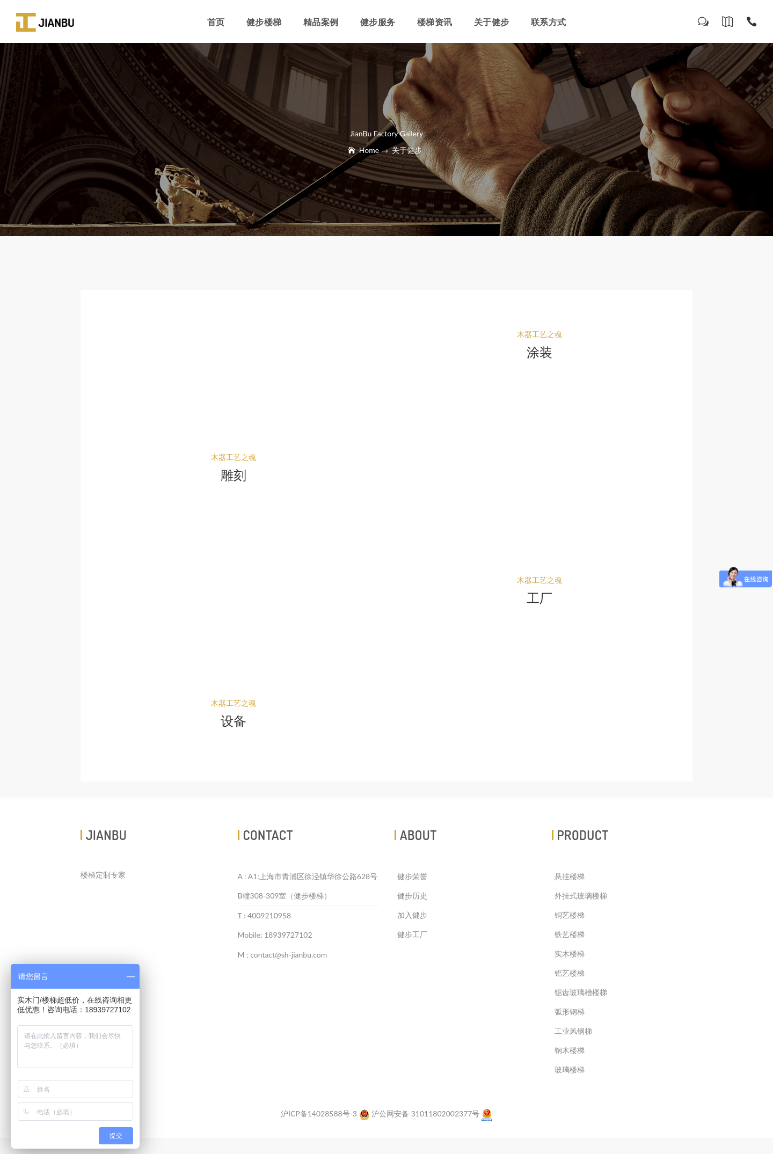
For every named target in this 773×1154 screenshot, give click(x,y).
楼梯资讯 (435, 22)
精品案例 (321, 22)
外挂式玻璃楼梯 (581, 895)
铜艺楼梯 (570, 914)
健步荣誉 (412, 876)
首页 (216, 22)
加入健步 (412, 914)
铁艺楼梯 (570, 934)
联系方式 (548, 22)
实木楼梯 (570, 953)
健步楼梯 (264, 22)
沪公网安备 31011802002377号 (420, 1113)
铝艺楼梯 (570, 972)
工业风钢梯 (573, 1030)
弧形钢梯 (570, 1011)
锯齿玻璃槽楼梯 (581, 992)
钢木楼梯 (570, 1050)
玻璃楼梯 (570, 1069)
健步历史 (412, 895)
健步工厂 (412, 934)
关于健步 (491, 22)
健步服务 (378, 22)
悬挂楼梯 (570, 876)
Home (369, 150)
